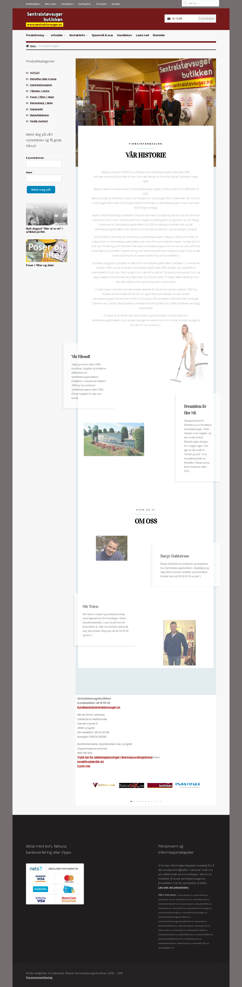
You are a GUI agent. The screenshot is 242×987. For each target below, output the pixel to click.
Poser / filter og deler (40, 265)
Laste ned (142, 35)
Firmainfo (101, 4)
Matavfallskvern (39, 115)
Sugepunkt (36, 109)
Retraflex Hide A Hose (43, 79)
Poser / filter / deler (42, 97)
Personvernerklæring (39, 977)
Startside (159, 35)
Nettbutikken (33, 4)
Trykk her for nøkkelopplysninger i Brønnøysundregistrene (114, 757)
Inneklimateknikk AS (90, 762)
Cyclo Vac (83, 766)
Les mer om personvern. (173, 887)
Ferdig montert (39, 121)
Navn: (29, 172)
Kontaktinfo (77, 35)
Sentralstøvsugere (41, 85)
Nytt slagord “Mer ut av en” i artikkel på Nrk (44, 230)
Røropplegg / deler (41, 103)
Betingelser (85, 4)
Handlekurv (67, 4)
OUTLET (35, 72)
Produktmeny (35, 35)
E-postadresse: (35, 157)
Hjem (33, 46)
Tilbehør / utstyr (40, 91)
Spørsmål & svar (102, 35)
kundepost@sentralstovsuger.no (98, 707)
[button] (80, 785)
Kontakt (116, 4)
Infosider (57, 35)
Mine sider (50, 4)
